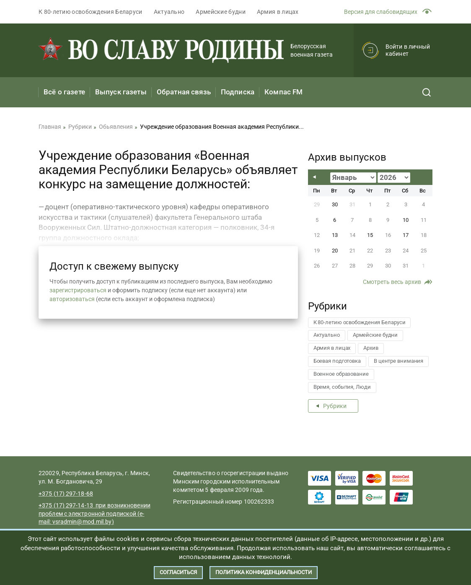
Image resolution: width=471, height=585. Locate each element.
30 (335, 204)
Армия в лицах (278, 11)
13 (335, 235)
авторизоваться (72, 299)
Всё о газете (64, 92)
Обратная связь (184, 92)
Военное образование (341, 374)
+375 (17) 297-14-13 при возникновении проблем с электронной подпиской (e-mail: (94, 513)
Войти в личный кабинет (408, 50)
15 (370, 235)
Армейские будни (221, 11)
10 (406, 220)
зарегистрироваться (77, 290)
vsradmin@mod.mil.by (82, 521)
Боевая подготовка (337, 361)
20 (335, 250)
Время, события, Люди (342, 387)
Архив (370, 348)
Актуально (169, 11)
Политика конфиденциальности (263, 572)
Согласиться (178, 572)
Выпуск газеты (121, 92)
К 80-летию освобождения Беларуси (90, 11)
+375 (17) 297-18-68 (66, 493)
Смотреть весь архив (392, 281)
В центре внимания (398, 361)
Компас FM (283, 92)
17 (406, 235)
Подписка (237, 92)
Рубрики (335, 406)
